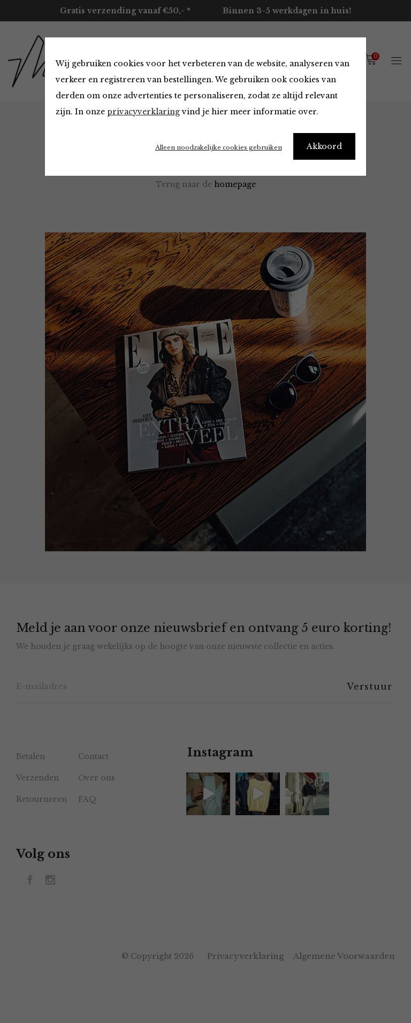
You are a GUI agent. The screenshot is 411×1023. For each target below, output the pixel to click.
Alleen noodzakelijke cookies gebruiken (218, 147)
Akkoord (324, 146)
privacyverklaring (143, 111)
